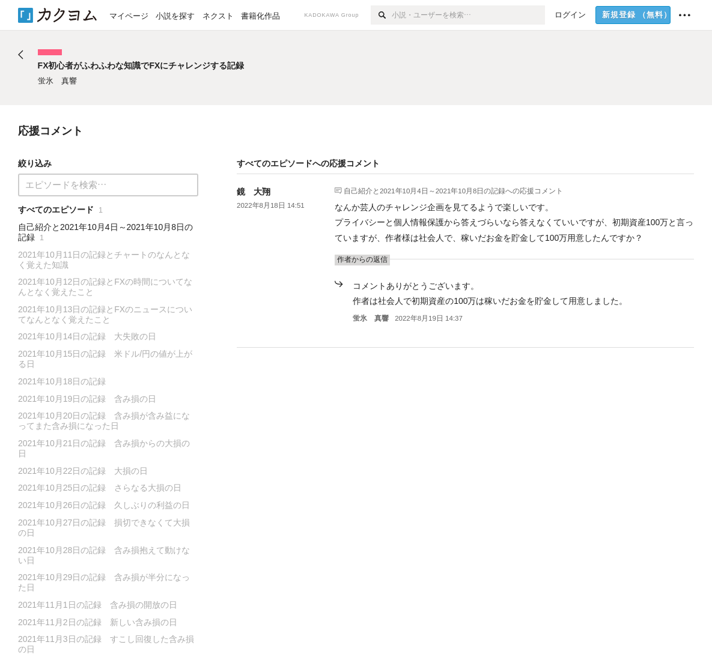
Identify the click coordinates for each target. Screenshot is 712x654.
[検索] (381, 15)
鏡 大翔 (253, 191)
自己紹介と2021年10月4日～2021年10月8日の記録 (425, 190)
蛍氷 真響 (371, 318)
